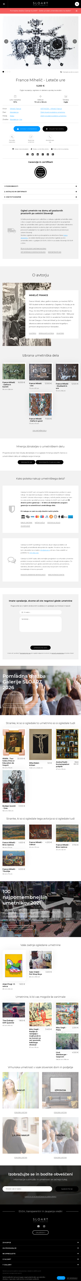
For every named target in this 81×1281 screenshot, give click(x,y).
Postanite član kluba (49, 462)
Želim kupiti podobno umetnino (52, 112)
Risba (12, 116)
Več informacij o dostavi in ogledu (33, 252)
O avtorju (32, 333)
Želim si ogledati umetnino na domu (33, 248)
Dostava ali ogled (53, 522)
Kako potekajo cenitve (56, 574)
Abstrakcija (14, 112)
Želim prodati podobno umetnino (53, 116)
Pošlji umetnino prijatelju (60, 149)
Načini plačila (40, 522)
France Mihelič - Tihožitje (9, 870)
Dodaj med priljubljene (20, 149)
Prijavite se (26, 462)
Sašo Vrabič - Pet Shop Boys (35, 973)
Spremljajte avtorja (46, 333)
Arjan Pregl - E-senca (9, 985)
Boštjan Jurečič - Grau (9, 807)
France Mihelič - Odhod (36, 843)
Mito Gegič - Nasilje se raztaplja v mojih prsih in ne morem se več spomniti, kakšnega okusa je (35, 1037)
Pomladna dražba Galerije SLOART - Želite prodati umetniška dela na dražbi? (40, 11)
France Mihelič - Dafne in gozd (35, 420)
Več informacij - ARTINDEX (18, 928)
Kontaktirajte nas (54, 252)
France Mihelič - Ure (35, 384)
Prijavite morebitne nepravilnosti (33, 574)
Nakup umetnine (26, 522)
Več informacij (72, 1278)
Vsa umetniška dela (39, 430)
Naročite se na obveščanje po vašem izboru (40, 1196)
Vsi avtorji (60, 333)
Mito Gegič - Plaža (61, 1029)
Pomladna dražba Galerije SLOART (22, 706)
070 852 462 (34, 553)
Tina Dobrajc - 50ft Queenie (9, 1022)
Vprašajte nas (40, 648)
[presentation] (40, 638)
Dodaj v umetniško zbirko (40, 149)
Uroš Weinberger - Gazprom (62, 1054)
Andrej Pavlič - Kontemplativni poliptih (62, 764)
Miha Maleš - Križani (34, 764)
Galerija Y (40, 1233)
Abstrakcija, (14, 119)
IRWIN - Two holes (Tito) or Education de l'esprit (9, 762)
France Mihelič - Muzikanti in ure (62, 386)
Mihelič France (15, 109)
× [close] (76, 11)
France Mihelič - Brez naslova (9, 844)
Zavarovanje (25, 526)
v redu (61, 1278)
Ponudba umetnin (20, 1112)
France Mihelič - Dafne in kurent (9, 384)
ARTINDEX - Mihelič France (51, 109)
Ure (20, 119)
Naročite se (67, 1189)
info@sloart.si (45, 550)
